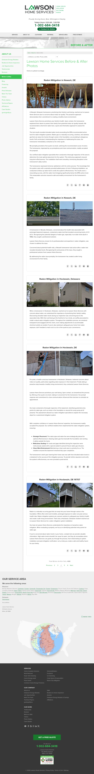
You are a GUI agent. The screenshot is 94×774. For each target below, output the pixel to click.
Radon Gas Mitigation (53, 680)
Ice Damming (51, 676)
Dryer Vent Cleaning (30, 676)
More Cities (87, 617)
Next (71, 565)
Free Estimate (77, 35)
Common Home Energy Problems (34, 683)
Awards (4, 87)
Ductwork (50, 673)
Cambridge (21, 588)
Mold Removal (28, 673)
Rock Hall (30, 592)
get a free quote (47, 737)
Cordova (81, 588)
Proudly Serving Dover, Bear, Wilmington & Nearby (47, 19)
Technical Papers (7, 103)
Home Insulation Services (31, 671)
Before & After (6, 77)
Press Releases (6, 90)
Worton (29, 594)
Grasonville (38, 590)
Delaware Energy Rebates (10, 60)
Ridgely (25, 592)
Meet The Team (7, 94)
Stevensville (57, 592)
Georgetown (5, 599)
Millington (73, 590)
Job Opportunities (7, 66)
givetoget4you (6, 112)
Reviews (4, 72)
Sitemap (66, 770)
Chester (48, 588)
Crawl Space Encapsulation (55, 678)
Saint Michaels (43, 592)
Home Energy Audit (30, 678)
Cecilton (26, 588)
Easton (16, 590)
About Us (26, 35)
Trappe (4, 594)
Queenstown (18, 592)
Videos (4, 97)
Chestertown (54, 588)
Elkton (20, 590)
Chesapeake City (40, 588)
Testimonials (6, 69)
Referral (50, 35)
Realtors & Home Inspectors (11, 63)
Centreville (32, 588)
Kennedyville (50, 590)
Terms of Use (59, 770)
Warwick (9, 594)
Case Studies (6, 109)
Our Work (38, 35)
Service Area (63, 35)
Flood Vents (27, 680)
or (47, 29)
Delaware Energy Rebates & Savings (58, 697)
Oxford (85, 590)
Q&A (48, 690)
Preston (4, 592)
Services (15, 35)
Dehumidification (52, 671)
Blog (3, 81)
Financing (5, 84)
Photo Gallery (6, 100)
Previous (49, 565)
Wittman (19, 594)
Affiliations (5, 106)
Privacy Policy (50, 770)
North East (79, 590)
